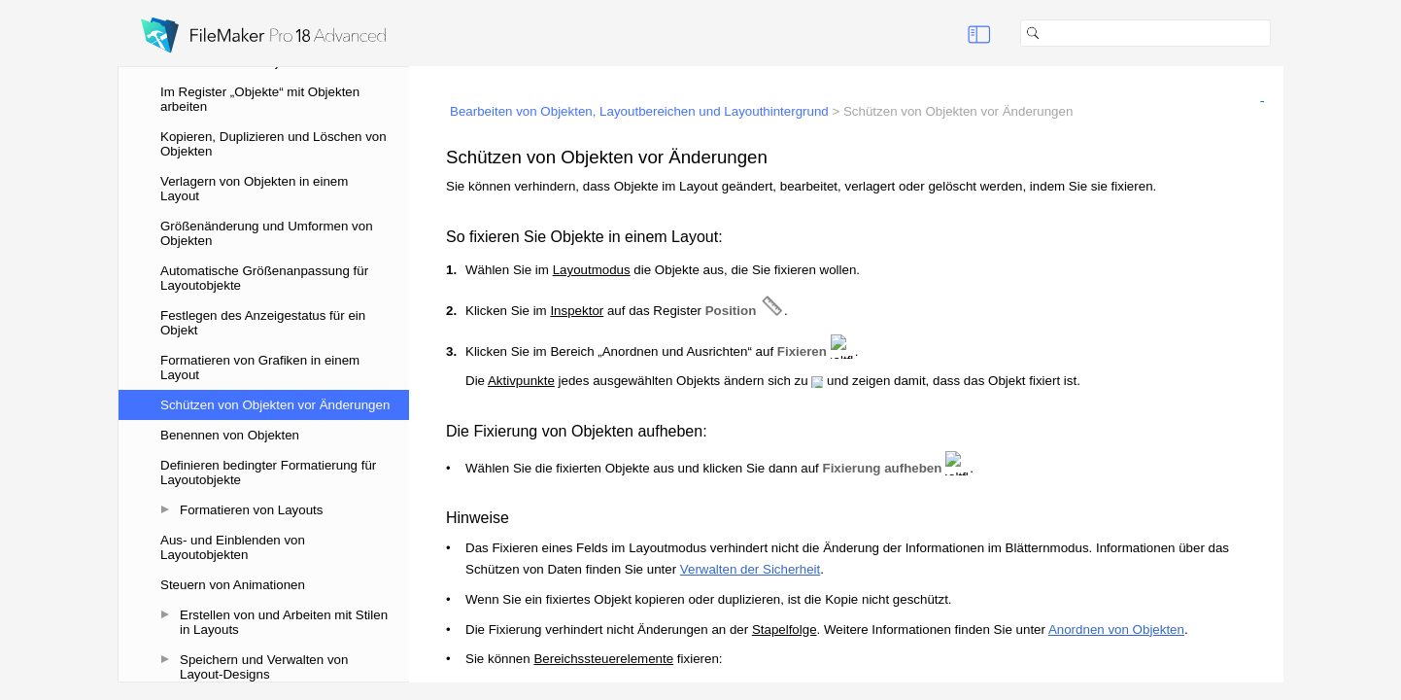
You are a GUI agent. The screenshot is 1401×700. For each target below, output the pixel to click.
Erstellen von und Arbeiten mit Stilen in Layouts (284, 622)
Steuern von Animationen (232, 585)
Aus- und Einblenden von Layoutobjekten (232, 547)
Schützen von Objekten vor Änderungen (275, 405)
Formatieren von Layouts (251, 510)
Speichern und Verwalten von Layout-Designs (264, 667)
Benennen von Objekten (229, 435)
